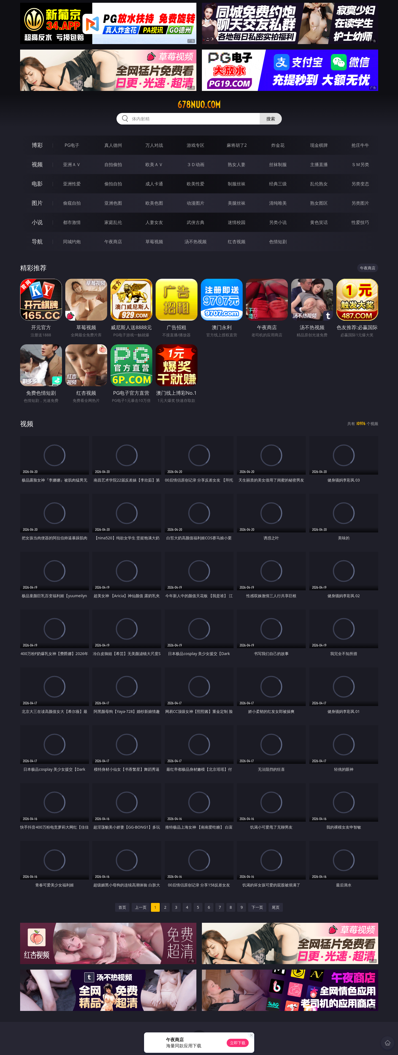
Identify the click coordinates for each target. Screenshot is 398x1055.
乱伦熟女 (319, 184)
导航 (37, 241)
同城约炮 (72, 242)
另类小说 (278, 222)
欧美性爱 (195, 184)
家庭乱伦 (113, 222)
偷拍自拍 (113, 184)
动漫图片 (195, 203)
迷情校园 (236, 222)
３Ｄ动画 (195, 164)
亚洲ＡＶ (72, 164)
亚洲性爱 (72, 184)
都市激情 (72, 222)
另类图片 (360, 203)
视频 (37, 164)
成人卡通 (154, 184)
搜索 (270, 119)
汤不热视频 (196, 242)
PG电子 (72, 145)
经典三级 (278, 184)
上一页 (141, 907)
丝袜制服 (278, 164)
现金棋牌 (319, 145)
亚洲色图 (113, 203)
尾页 (276, 907)
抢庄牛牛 (360, 145)
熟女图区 (319, 203)
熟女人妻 (236, 164)
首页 (122, 907)
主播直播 (319, 164)
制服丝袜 (236, 184)
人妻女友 (154, 222)
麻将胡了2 (237, 145)
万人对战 (154, 145)
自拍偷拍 (113, 164)
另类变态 (360, 184)
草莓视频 (154, 242)
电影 (37, 183)
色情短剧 (278, 242)
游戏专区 (195, 145)
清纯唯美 (278, 203)
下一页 (257, 907)
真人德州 (113, 145)
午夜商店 (113, 242)
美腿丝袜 (236, 203)
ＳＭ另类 (360, 164)
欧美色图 (154, 203)
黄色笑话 (319, 222)
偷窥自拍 (72, 203)
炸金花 (278, 145)
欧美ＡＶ (154, 164)
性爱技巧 (360, 222)
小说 (37, 222)
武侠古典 (195, 222)
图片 (37, 203)
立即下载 (237, 1042)
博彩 (37, 145)
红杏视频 (236, 242)
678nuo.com (199, 104)
